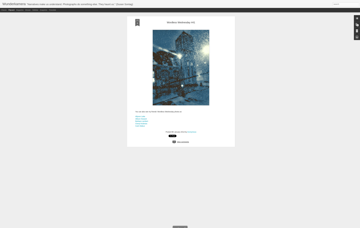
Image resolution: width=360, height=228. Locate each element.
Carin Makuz (140, 97)
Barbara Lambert (141, 92)
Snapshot (43, 10)
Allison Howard (141, 89)
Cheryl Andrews (141, 94)
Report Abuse (195, 226)
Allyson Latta (140, 87)
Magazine (20, 10)
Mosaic (28, 10)
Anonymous (191, 102)
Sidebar (35, 10)
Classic (4, 10)
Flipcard (11, 10)
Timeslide (52, 10)
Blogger (187, 226)
